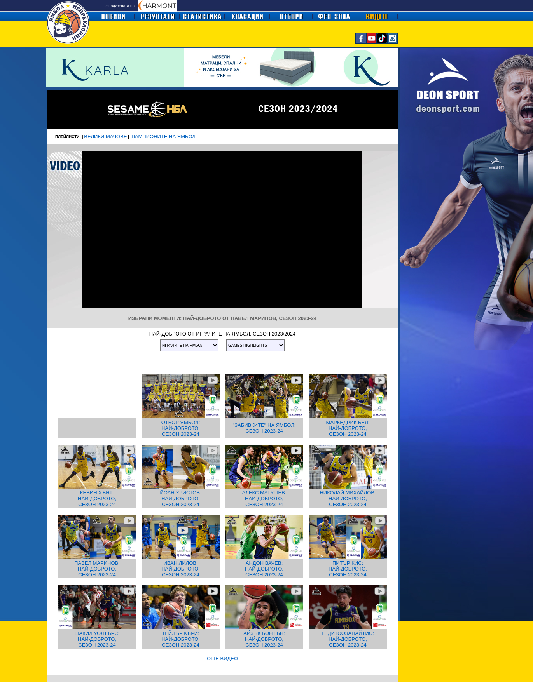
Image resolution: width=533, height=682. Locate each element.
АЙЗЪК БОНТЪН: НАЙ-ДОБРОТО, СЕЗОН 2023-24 (264, 639)
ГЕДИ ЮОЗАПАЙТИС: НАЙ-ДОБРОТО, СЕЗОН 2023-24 (348, 639)
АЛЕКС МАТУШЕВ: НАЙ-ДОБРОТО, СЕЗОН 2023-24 (264, 498)
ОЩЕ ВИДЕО (222, 658)
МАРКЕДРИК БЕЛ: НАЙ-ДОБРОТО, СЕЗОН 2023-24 (348, 428)
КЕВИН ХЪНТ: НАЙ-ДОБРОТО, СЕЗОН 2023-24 (97, 498)
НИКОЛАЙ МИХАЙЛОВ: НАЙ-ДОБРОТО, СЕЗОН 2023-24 (348, 498)
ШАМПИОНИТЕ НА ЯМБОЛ (163, 136)
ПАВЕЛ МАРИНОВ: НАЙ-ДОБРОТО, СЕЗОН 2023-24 (97, 569)
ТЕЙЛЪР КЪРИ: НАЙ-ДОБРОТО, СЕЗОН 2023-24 (180, 639)
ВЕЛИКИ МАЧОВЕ (105, 136)
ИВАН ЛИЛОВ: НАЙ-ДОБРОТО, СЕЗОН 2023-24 (180, 569)
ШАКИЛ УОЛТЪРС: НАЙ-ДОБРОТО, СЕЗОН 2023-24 (97, 639)
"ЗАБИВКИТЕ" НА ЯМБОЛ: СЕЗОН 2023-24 (264, 428)
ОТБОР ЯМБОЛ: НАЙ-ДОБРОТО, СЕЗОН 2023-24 (180, 428)
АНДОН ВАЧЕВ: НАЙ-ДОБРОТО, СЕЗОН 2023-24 (264, 569)
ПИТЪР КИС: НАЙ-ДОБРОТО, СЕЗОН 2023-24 (348, 569)
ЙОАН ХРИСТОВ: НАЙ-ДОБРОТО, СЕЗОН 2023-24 (180, 498)
